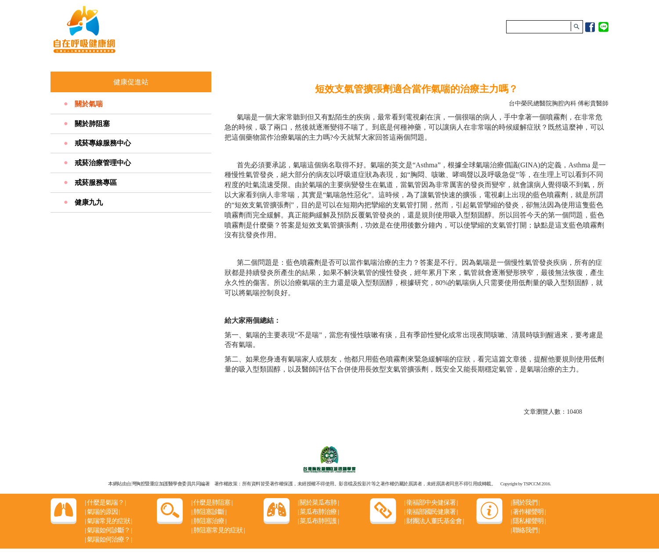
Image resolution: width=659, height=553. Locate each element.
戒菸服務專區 (96, 182)
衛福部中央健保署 (430, 502)
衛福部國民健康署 (430, 511)
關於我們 (525, 502)
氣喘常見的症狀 (108, 520)
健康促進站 (130, 82)
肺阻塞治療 (208, 520)
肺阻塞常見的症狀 (217, 530)
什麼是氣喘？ (105, 502)
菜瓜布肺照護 (318, 520)
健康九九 (89, 202)
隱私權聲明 (528, 520)
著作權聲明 (528, 511)
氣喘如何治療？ (108, 539)
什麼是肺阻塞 (211, 502)
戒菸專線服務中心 (103, 143)
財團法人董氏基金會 (433, 520)
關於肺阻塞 (92, 123)
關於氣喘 (89, 104)
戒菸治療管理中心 (103, 162)
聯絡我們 (525, 530)
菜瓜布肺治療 (318, 511)
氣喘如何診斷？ (108, 530)
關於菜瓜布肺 (318, 502)
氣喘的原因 (102, 511)
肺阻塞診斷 (208, 511)
